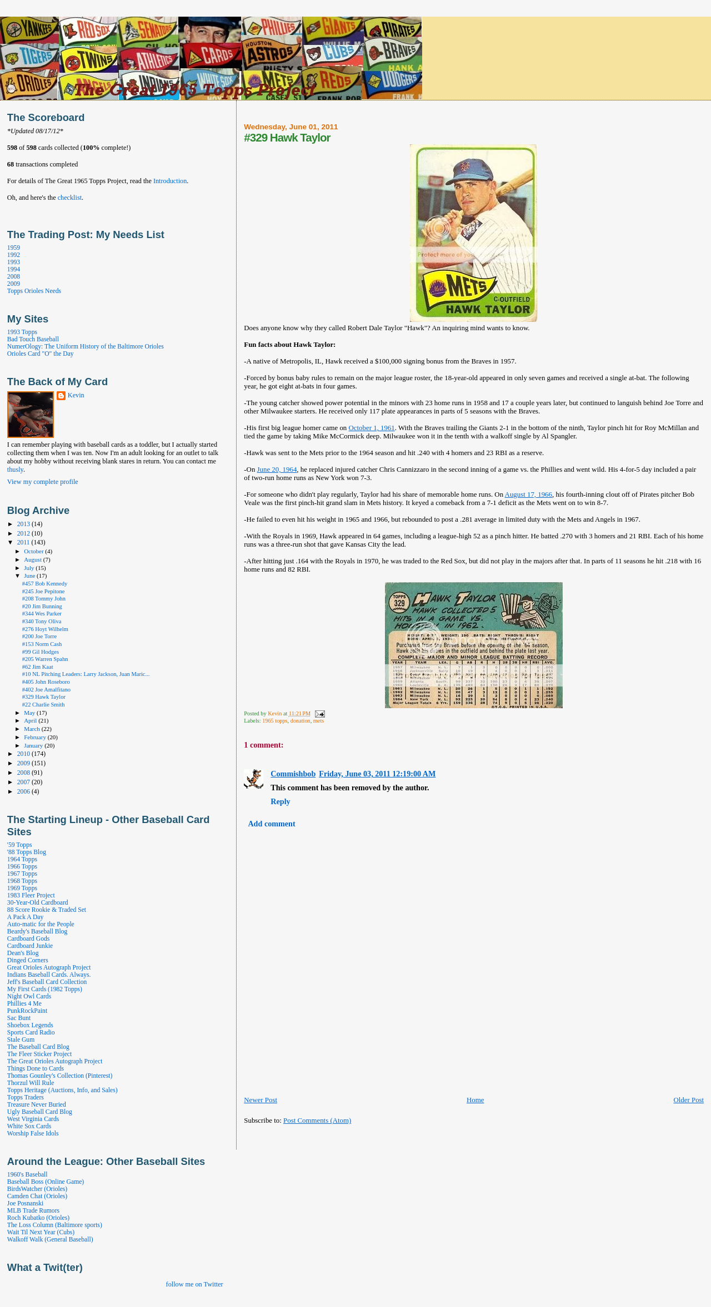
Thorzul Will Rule (30, 1083)
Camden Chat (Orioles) (37, 1196)
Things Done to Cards (35, 1068)
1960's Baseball (27, 1174)
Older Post (688, 1100)
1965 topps (274, 721)
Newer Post (260, 1100)
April (31, 720)
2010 (24, 754)
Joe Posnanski (25, 1203)
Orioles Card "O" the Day (40, 353)
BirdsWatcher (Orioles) (37, 1189)
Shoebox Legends (30, 1025)
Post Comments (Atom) (317, 1120)
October (34, 551)
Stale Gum (20, 1039)
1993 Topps (22, 332)
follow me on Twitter (194, 1284)
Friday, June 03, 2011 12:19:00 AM (377, 773)
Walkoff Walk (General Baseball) (50, 1239)
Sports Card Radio (31, 1032)
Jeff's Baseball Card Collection (47, 982)
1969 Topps (22, 888)
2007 (24, 782)
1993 (13, 262)
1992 (13, 255)
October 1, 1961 (372, 428)
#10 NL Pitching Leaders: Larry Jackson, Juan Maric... (86, 674)
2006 (24, 791)
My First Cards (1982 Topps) (44, 989)
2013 (24, 524)
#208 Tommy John (44, 599)
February (36, 737)
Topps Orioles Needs (34, 291)
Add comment (271, 823)
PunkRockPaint (27, 1011)
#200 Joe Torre (39, 636)
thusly (15, 469)
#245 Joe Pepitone (43, 591)
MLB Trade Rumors (33, 1210)
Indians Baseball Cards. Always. (49, 974)
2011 (24, 542)
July (30, 567)
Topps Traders (25, 1097)
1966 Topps (22, 866)
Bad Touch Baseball (33, 339)
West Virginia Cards (33, 1119)
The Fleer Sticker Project (39, 1054)
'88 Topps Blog (26, 852)
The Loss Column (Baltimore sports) (54, 1225)
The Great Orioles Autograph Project (55, 1061)
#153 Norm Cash (42, 644)
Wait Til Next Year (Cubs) (40, 1232)
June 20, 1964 (277, 469)
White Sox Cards (29, 1126)
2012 (24, 533)
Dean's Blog (23, 953)
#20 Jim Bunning (42, 606)
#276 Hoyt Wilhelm (45, 629)
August (33, 559)
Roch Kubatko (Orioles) (38, 1218)
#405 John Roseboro (46, 682)
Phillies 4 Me (24, 1003)
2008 (13, 276)
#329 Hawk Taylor (44, 697)
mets (318, 721)
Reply (280, 801)
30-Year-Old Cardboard (37, 902)
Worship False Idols (33, 1133)
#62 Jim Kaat (37, 667)
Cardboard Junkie (30, 946)
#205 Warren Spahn (45, 659)
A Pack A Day (25, 917)
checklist (70, 197)
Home (475, 1100)
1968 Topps (22, 881)
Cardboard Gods (28, 938)
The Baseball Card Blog (38, 1047)
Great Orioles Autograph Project (49, 967)
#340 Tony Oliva (42, 621)
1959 (13, 247)
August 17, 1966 (528, 494)
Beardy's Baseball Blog (37, 931)
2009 (13, 283)
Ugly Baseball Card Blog (39, 1112)
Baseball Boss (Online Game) (45, 1181)
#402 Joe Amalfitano (46, 690)
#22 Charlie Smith (43, 705)
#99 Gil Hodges (40, 652)
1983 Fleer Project (31, 895)
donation (301, 721)
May (30, 712)
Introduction (170, 181)
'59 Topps (19, 845)
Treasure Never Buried (36, 1104)
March (33, 728)
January (34, 745)
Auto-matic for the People (40, 924)
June (30, 575)
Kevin (76, 395)
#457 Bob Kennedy (44, 584)
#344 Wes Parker (42, 613)
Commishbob (293, 773)
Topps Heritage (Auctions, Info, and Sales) (62, 1090)
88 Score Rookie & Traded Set (46, 910)
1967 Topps (22, 873)
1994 (13, 269)
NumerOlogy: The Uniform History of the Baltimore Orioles (85, 346)
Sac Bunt (19, 1018)
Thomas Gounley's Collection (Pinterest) (59, 1075)
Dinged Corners (27, 960)
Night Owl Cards (29, 996)
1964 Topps (22, 859)
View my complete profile (42, 482)
